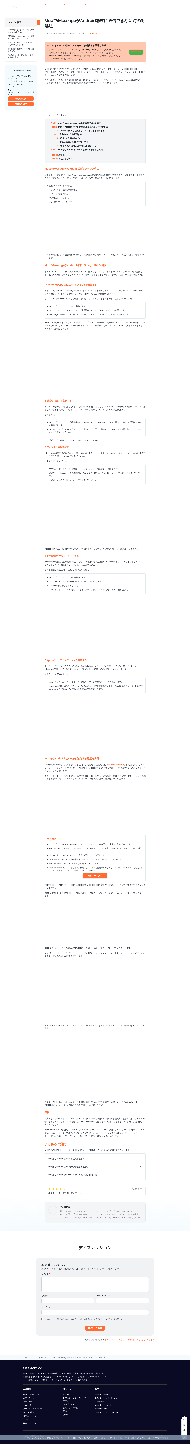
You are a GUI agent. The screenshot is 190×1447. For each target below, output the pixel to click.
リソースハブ (68, 1394)
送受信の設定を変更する (69, 134)
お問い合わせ (155, 3)
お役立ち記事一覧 (70, 1407)
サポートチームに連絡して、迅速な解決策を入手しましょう (129, 1339)
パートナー (97, 6)
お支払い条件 (28, 1412)
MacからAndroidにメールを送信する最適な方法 (77, 149)
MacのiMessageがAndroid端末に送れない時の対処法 (79, 126)
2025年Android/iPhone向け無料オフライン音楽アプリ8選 (21, 37)
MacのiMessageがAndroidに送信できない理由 (76, 123)
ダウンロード (112, 6)
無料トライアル (95, 875)
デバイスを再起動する (68, 138)
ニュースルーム (29, 1422)
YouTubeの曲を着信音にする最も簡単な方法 (20, 56)
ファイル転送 (91, 33)
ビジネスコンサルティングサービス (74, 1399)
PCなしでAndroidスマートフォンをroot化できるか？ (20, 43)
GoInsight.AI (100, 1401)
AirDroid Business (103, 1394)
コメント (45, 1274)
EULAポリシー (29, 1405)
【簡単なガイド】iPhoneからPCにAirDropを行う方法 (21, 31)
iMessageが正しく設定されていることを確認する (81, 130)
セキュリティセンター (32, 1415)
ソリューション (59, 6)
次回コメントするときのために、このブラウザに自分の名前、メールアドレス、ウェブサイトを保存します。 (85, 1319)
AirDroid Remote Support (106, 1398)
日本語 (160, 1436)
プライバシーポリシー (32, 1408)
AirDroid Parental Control (106, 1412)
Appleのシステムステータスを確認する (76, 145)
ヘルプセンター (69, 1404)
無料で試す (136, 52)
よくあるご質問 (61, 158)
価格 (72, 6)
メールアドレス (103, 1295)
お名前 (44, 1295)
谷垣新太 (65, 1207)
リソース (83, 6)
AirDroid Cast (101, 1408)
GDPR (25, 1419)
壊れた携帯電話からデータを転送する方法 (21, 49)
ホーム (26, 1357)
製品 (45, 6)
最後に (58, 154)
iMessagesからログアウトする (72, 142)
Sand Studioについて (32, 1394)
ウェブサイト (46, 1307)
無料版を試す (21, 104)
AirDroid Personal (115, 764)
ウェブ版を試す (21, 98)
